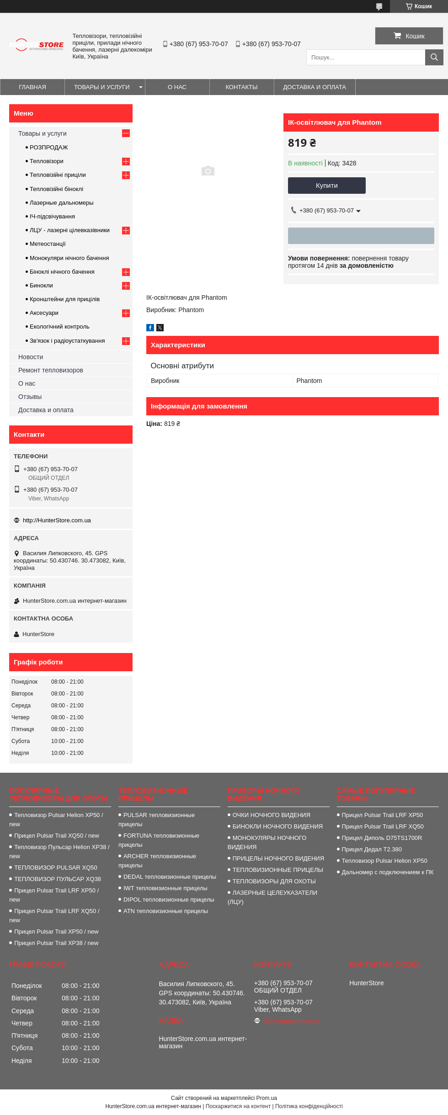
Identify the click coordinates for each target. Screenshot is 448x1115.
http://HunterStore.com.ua (57, 520)
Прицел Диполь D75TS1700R (382, 837)
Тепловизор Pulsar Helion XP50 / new (56, 820)
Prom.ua (266, 1098)
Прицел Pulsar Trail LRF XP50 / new (54, 895)
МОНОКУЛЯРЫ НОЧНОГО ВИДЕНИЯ (267, 842)
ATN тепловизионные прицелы (165, 911)
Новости (30, 357)
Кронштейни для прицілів (65, 299)
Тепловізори (47, 161)
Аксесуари (44, 312)
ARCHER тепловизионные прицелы (157, 861)
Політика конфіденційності (309, 1106)
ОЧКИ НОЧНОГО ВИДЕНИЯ (271, 815)
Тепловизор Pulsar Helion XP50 (384, 860)
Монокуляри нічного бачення (69, 258)
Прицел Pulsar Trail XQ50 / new (56, 835)
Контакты (241, 87)
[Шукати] (434, 57)
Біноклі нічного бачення (62, 271)
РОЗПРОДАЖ (49, 147)
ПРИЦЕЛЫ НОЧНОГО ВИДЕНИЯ (278, 858)
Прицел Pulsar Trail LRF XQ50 (383, 826)
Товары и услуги (102, 87)
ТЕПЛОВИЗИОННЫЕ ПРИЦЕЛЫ (278, 869)
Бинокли (41, 285)
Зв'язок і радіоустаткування (67, 340)
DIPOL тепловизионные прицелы (168, 899)
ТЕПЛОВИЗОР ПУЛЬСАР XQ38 (57, 879)
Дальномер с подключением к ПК (388, 872)
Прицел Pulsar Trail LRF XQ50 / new (54, 916)
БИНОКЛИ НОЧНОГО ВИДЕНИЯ (278, 826)
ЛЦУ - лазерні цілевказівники (70, 230)
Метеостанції (48, 243)
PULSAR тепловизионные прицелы (156, 820)
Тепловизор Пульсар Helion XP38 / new (59, 852)
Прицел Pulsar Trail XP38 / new (56, 943)
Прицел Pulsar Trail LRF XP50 (382, 815)
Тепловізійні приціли (58, 174)
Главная (32, 87)
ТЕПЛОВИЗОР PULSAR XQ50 (55, 867)
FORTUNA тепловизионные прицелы (158, 840)
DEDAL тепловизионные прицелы (169, 876)
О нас (177, 87)
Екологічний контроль (60, 326)
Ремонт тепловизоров (50, 370)
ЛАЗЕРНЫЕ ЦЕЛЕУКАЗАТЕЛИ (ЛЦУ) (272, 897)
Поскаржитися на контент (238, 1106)
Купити (327, 185)
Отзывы (30, 396)
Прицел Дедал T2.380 (372, 849)
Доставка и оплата (314, 87)
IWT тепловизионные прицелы (165, 888)
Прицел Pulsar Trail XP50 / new (56, 931)
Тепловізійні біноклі (56, 189)
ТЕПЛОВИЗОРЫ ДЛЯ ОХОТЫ (274, 881)
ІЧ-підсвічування (52, 216)
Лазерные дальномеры (62, 202)
